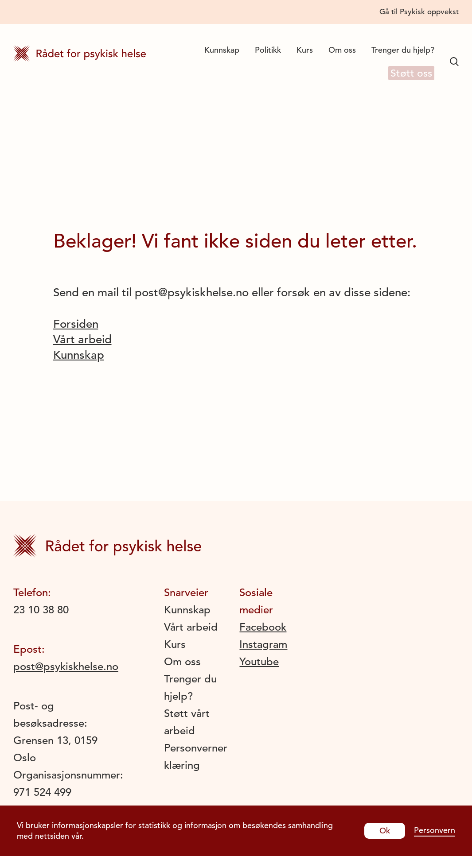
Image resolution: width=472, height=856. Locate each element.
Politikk (268, 50)
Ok (384, 830)
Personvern (434, 830)
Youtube (259, 661)
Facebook (262, 627)
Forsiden (75, 324)
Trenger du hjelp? (402, 50)
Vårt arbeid (82, 339)
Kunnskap (221, 50)
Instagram (263, 644)
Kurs (304, 50)
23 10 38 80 (41, 609)
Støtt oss (408, 74)
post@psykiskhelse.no (65, 666)
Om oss (342, 50)
